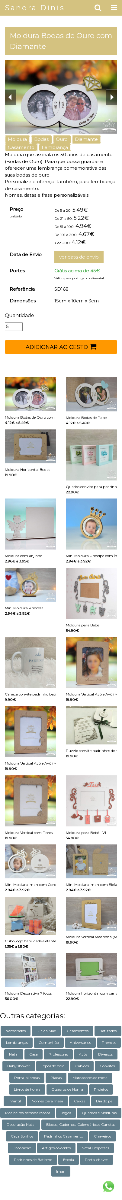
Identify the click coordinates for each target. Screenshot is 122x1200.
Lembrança (55, 147)
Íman (61, 1171)
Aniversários (80, 1042)
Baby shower (18, 1066)
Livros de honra (27, 1089)
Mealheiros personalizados (27, 1113)
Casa (33, 1054)
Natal (13, 1054)
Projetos (101, 1089)
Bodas (41, 139)
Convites (107, 1066)
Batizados (108, 1031)
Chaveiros (102, 1136)
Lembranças (17, 1042)
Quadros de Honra (67, 1089)
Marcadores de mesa (90, 1077)
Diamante (86, 139)
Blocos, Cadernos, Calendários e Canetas (80, 1124)
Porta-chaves (96, 1159)
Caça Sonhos (22, 1136)
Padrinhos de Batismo (33, 1159)
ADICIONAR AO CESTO (61, 346)
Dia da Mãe (46, 1031)
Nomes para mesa (47, 1101)
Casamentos (77, 1031)
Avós (83, 1054)
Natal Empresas (95, 1148)
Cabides (82, 1066)
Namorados (15, 1031)
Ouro (62, 139)
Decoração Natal (21, 1124)
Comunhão (49, 1042)
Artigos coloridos (56, 1148)
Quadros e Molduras (99, 1113)
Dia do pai (105, 1101)
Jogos (66, 1113)
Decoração (22, 1148)
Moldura (17, 139)
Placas (56, 1077)
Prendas (109, 1042)
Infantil (14, 1101)
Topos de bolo (52, 1066)
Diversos (105, 1054)
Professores (58, 1054)
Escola (68, 1159)
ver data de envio (79, 257)
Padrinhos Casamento (63, 1136)
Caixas (79, 1101)
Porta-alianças (27, 1077)
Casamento (21, 147)
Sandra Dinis (35, 7)
